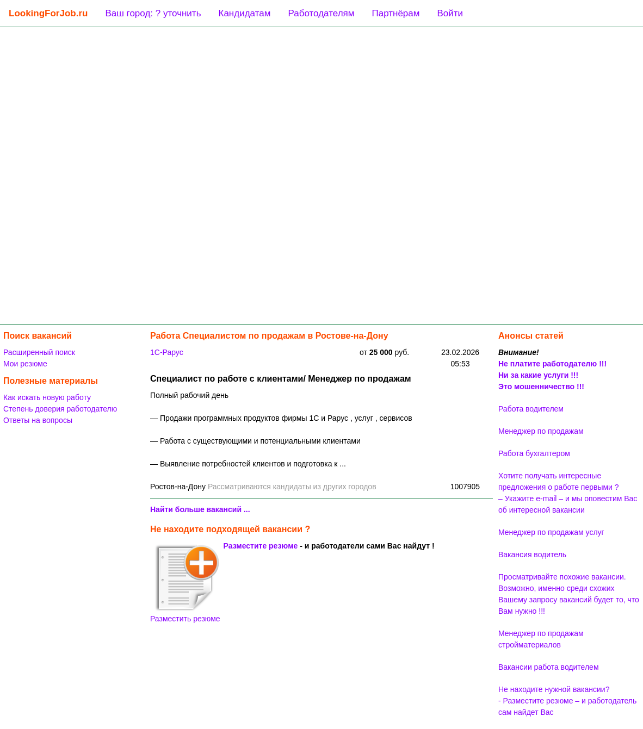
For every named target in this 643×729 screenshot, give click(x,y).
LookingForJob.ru (48, 13)
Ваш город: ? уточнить (153, 13)
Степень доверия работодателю (60, 408)
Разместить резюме (185, 583)
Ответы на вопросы (37, 420)
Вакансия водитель (532, 554)
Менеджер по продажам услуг (551, 532)
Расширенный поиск (39, 352)
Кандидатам (245, 13)
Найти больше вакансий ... (200, 509)
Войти (450, 13)
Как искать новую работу (47, 397)
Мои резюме (25, 363)
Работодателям (321, 13)
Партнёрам (395, 13)
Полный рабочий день (189, 395)
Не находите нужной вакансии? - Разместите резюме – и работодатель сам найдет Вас (567, 700)
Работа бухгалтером (534, 453)
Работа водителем (531, 408)
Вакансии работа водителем (548, 667)
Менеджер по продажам (541, 431)
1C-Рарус (166, 352)
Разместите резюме (261, 545)
